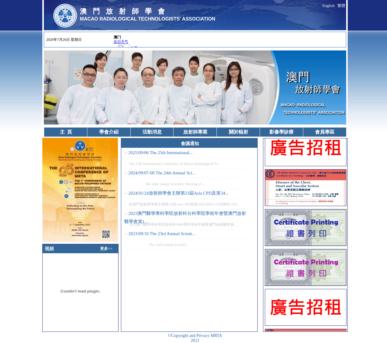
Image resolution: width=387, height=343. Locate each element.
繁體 (341, 5)
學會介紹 (109, 131)
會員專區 (324, 131)
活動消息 (152, 131)
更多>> (106, 248)
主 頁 (66, 131)
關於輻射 (238, 131)
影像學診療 (281, 131)
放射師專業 (195, 131)
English (328, 5)
